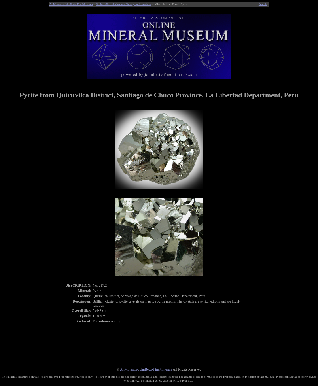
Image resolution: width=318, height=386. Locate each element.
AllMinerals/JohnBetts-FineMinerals (71, 4)
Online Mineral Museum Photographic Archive (123, 4)
